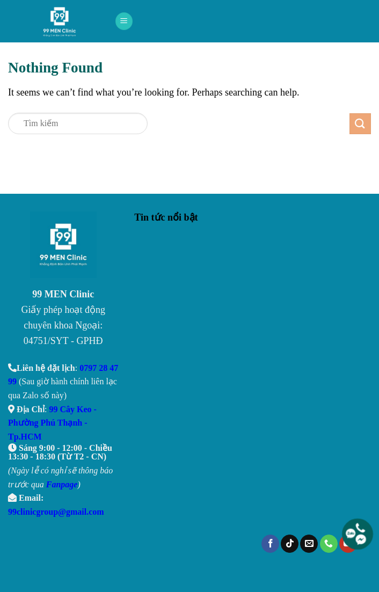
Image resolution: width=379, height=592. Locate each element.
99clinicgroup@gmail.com (56, 511)
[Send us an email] (309, 544)
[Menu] (124, 21)
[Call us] (329, 544)
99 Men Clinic (62, 21)
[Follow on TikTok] (289, 544)
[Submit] (360, 123)
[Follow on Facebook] (270, 544)
